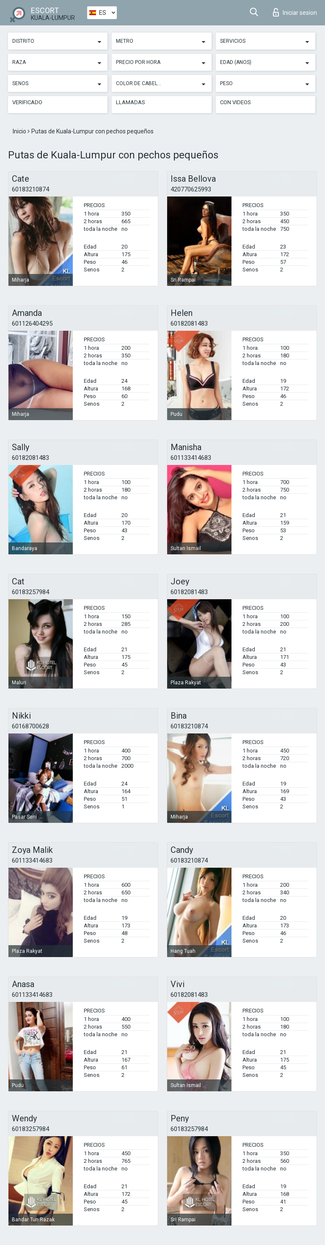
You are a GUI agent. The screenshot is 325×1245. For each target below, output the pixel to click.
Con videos (235, 102)
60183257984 (30, 592)
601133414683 (191, 458)
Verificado (27, 102)
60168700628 (30, 726)
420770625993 (191, 189)
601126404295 (32, 323)
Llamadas (130, 102)
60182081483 (189, 323)
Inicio (20, 131)
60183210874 (30, 189)
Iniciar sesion (295, 12)
